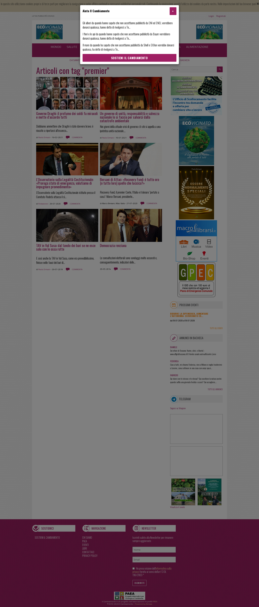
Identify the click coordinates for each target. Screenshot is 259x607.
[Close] (173, 11)
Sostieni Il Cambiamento (129, 58)
